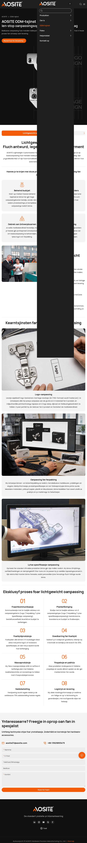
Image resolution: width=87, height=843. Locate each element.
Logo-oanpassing (43, 394)
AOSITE (4, 17)
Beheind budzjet (22, 190)
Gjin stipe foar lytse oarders (65, 190)
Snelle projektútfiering (65, 224)
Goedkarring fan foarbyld (64, 636)
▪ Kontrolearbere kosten (55, 266)
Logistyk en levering (64, 689)
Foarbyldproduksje (22, 636)
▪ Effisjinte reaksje (52, 277)
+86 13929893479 (56, 743)
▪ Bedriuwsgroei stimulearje (57, 302)
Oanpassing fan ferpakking (43, 480)
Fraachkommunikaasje (23, 607)
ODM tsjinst (14, 17)
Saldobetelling (22, 689)
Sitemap (70, 841)
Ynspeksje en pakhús (64, 662)
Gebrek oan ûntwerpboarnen (22, 224)
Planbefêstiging (64, 607)
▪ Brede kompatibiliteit (54, 291)
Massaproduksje (22, 662)
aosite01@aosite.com (16, 743)
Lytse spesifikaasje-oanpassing (43, 565)
